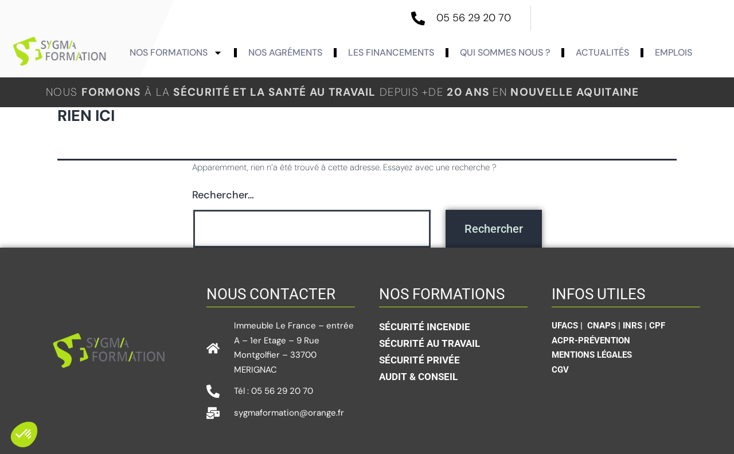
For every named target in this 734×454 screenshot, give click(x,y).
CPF (657, 325)
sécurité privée (419, 360)
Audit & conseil (418, 376)
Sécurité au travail (429, 343)
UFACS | (568, 325)
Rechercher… (223, 195)
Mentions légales (592, 355)
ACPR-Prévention (591, 340)
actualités (602, 52)
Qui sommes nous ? (505, 52)
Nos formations (176, 52)
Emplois (673, 52)
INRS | (636, 325)
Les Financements (391, 52)
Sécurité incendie (424, 326)
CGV (560, 370)
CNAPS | (605, 325)
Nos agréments (285, 52)
